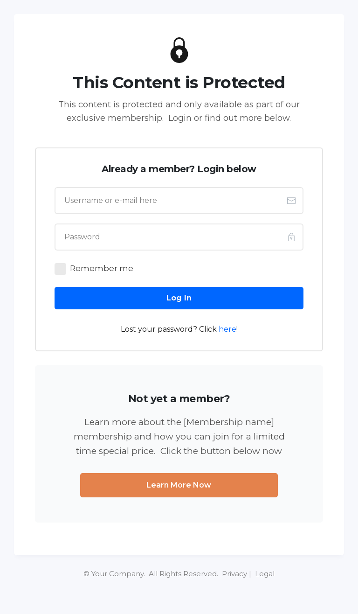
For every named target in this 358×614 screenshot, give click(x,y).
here (227, 329)
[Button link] (179, 298)
